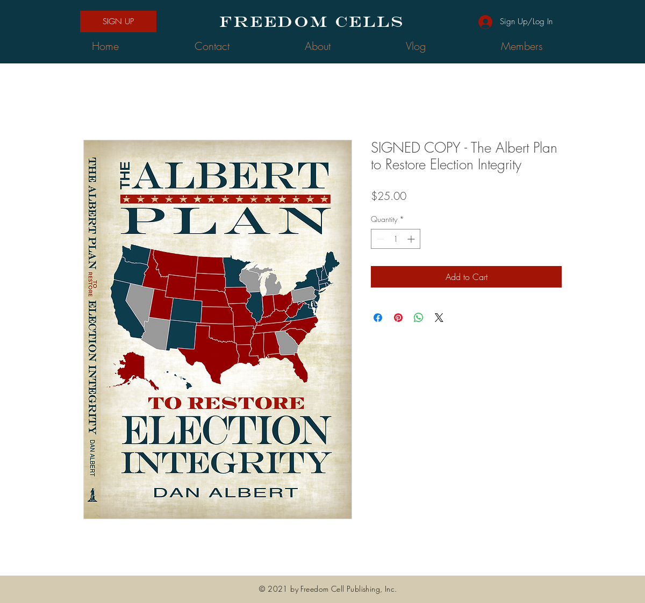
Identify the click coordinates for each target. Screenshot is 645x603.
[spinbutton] (395, 238)
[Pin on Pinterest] (398, 317)
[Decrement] (379, 238)
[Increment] (412, 238)
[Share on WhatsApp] (418, 317)
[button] (118, 21)
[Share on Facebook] (377, 317)
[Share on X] (439, 317)
